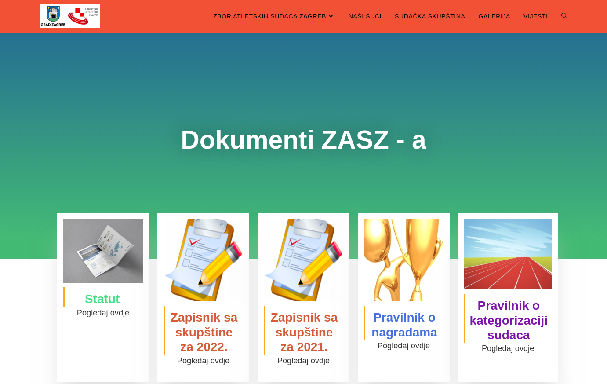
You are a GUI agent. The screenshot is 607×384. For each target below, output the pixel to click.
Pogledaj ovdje (103, 312)
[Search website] (564, 16)
